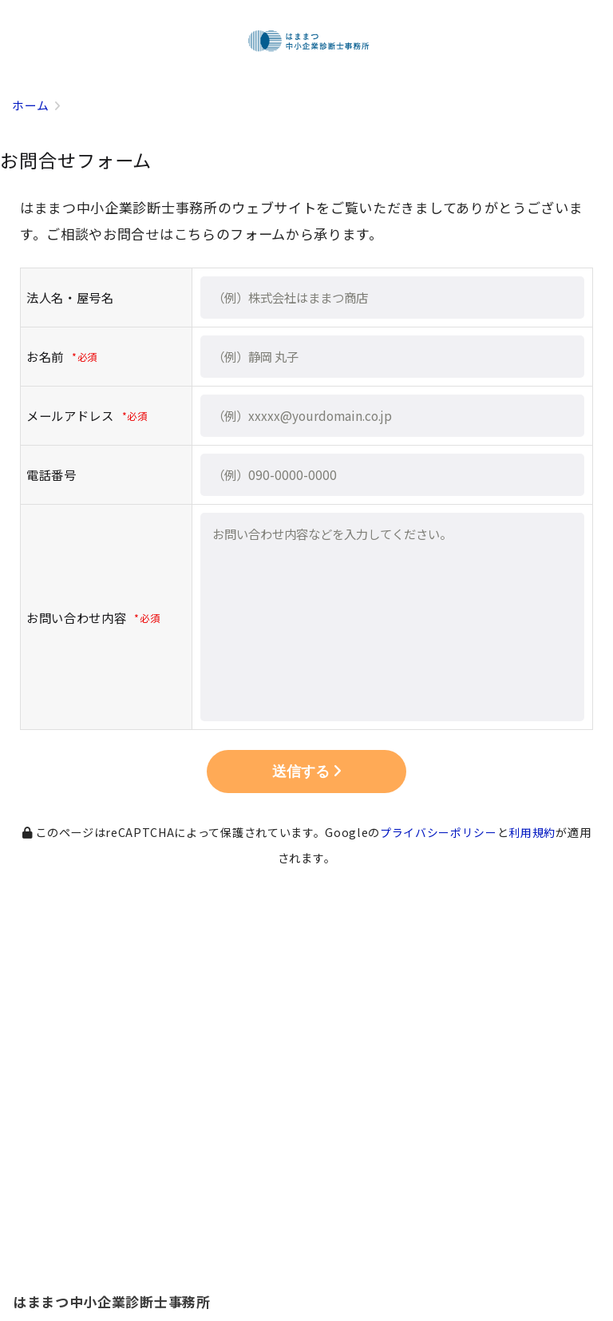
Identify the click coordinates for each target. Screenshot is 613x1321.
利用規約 (532, 831)
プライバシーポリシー (438, 831)
